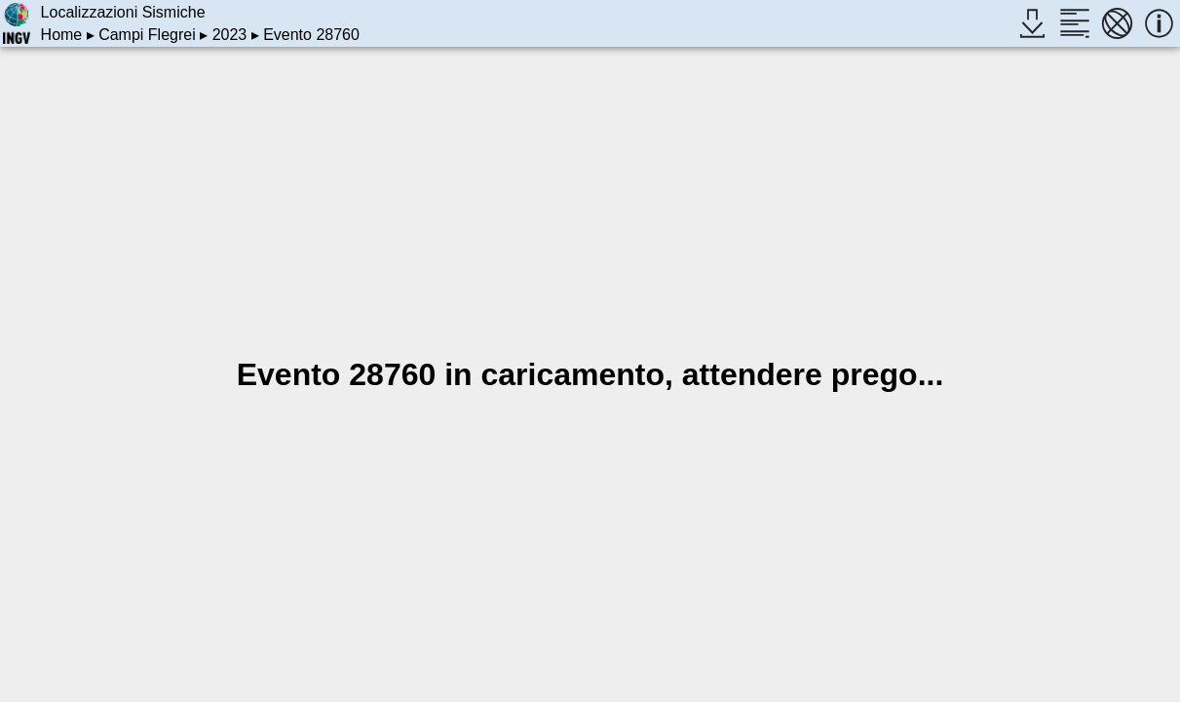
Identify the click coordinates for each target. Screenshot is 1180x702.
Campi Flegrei (147, 34)
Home (62, 34)
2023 (229, 34)
